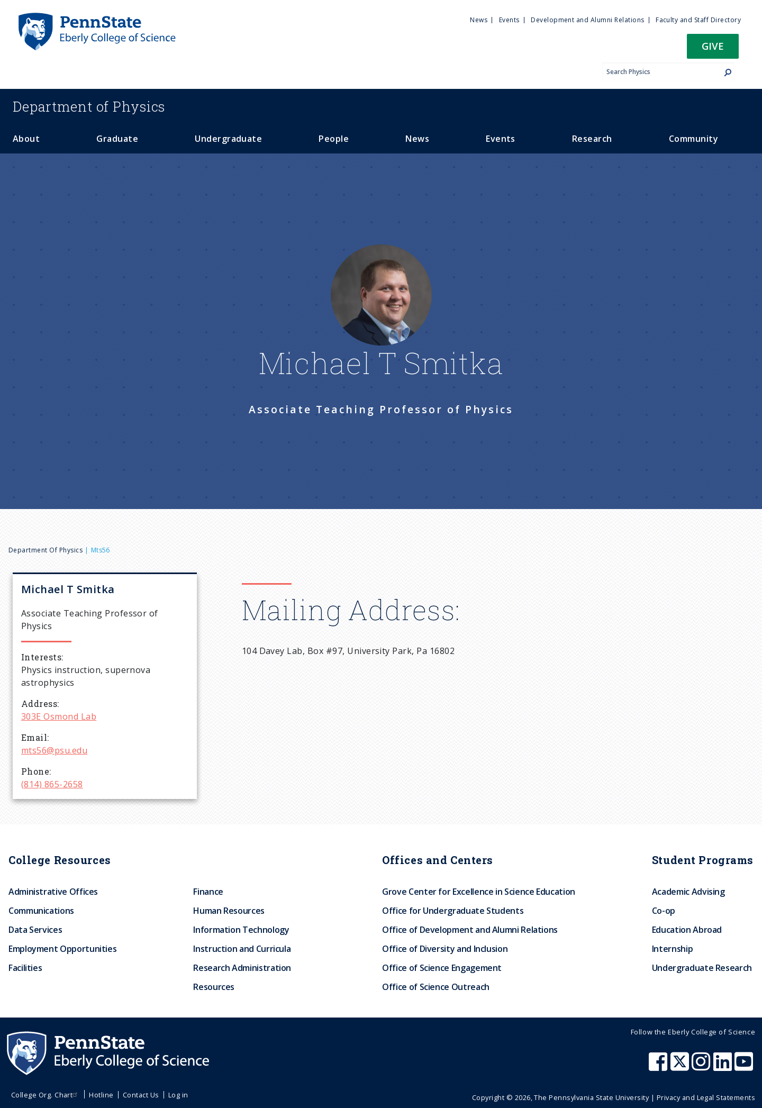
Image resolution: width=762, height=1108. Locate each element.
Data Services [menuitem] (35, 930)
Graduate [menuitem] (117, 138)
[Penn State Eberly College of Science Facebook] (659, 1066)
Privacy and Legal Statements (706, 1097)
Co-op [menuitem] (663, 910)
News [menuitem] (478, 19)
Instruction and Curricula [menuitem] (242, 949)
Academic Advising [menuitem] (688, 891)
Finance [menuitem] (208, 891)
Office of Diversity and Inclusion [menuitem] (444, 949)
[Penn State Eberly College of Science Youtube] (744, 1066)
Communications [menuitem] (41, 910)
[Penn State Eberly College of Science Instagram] (702, 1066)
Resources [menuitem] (213, 987)
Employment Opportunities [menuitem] (62, 949)
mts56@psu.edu (54, 750)
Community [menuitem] (693, 138)
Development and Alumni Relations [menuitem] (587, 19)
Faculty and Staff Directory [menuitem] (698, 19)
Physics (89, 106)
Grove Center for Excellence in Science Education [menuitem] (478, 891)
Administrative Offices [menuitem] (53, 891)
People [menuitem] (334, 138)
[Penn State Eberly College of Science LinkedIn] (723, 1066)
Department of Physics (45, 550)
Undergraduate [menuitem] (228, 138)
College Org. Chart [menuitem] (45, 1095)
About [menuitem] (26, 138)
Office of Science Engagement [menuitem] (442, 968)
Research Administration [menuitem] (242, 968)
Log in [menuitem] (178, 1095)
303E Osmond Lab (58, 716)
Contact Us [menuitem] (141, 1095)
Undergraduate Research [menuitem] (702, 968)
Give (713, 45)
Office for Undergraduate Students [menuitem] (452, 910)
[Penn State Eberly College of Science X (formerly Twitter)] (681, 1066)
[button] (713, 49)
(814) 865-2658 (52, 784)
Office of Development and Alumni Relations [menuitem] (470, 930)
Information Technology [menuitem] (241, 930)
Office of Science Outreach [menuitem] (435, 987)
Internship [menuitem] (672, 949)
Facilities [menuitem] (25, 968)
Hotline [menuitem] (101, 1095)
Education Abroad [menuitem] (687, 930)
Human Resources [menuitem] (229, 910)
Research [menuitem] (592, 138)
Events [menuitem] (509, 19)
